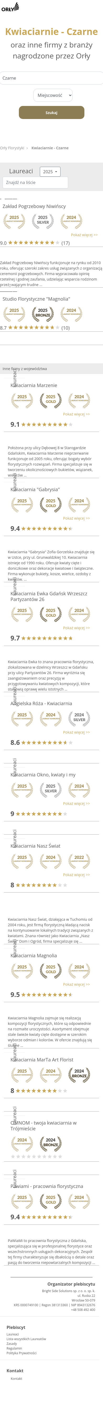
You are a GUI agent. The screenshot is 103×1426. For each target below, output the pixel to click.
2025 (48, 172)
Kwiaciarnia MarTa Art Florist (41, 1059)
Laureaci (13, 1334)
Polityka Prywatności (21, 1353)
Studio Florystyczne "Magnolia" (36, 299)
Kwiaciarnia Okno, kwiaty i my (42, 774)
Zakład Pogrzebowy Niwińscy (34, 206)
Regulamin (14, 1348)
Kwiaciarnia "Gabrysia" (35, 489)
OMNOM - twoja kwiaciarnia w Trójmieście (43, 1126)
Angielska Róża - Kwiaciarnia (41, 703)
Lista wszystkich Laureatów (26, 1339)
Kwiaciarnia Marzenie (33, 385)
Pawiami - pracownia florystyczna (46, 1186)
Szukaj (51, 112)
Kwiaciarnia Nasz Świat (35, 846)
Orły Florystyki (12, 147)
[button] (49, 234)
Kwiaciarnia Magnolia (33, 955)
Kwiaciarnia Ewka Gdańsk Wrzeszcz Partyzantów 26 (48, 596)
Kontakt (16, 1378)
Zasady (12, 1343)
